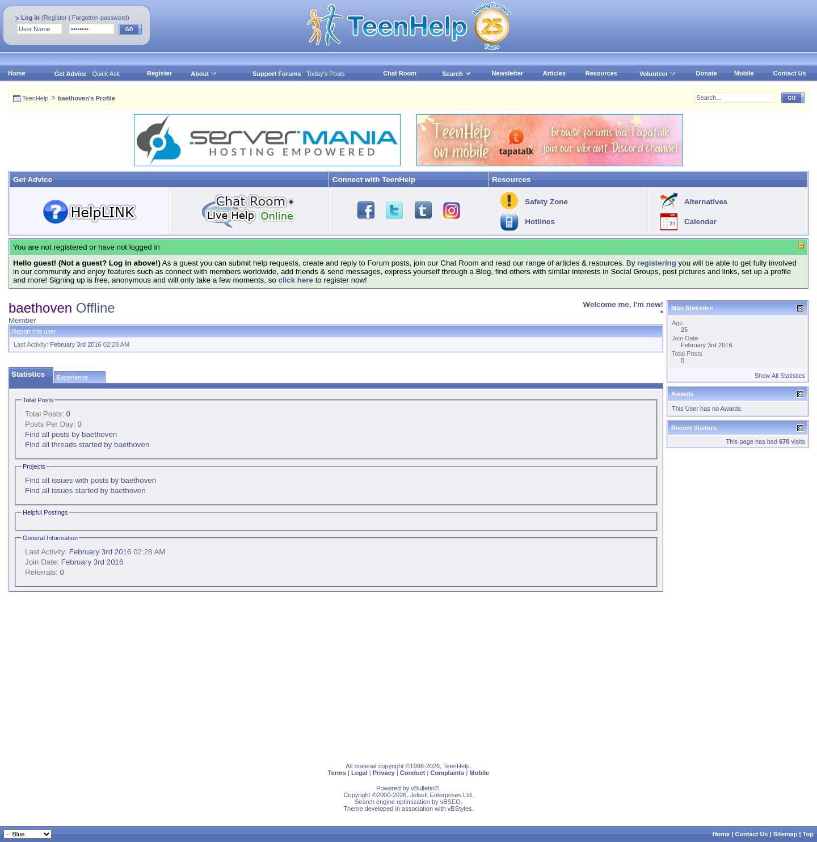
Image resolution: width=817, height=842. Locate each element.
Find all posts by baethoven (71, 434)
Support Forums (276, 73)
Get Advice (70, 73)
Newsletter (508, 73)
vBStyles (460, 808)
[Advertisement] (349, 674)
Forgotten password (99, 17)
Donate (706, 73)
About (200, 73)
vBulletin (423, 788)
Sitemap (785, 834)
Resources (601, 73)
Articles (554, 73)
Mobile (744, 73)
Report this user (34, 331)
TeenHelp (35, 98)
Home (17, 73)
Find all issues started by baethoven (85, 490)
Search (456, 73)
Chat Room (399, 73)
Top (808, 834)
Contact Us (789, 73)
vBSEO (450, 801)
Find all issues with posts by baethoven (90, 480)
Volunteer (653, 73)
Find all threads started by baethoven (87, 444)
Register (55, 17)
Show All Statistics (780, 375)
